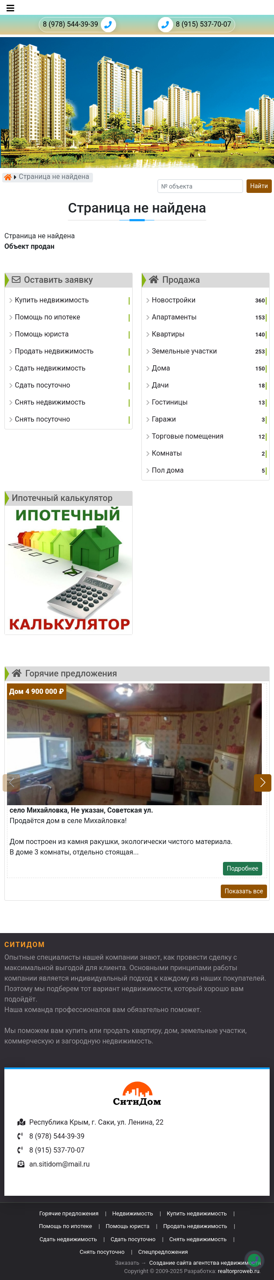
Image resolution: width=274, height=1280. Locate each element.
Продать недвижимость (195, 1226)
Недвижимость (132, 1213)
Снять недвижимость (197, 1239)
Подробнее (242, 868)
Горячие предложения (69, 1213)
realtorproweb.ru (238, 1271)
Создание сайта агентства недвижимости (205, 1262)
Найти (259, 185)
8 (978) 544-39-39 (79, 24)
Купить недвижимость (197, 1213)
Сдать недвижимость (68, 1239)
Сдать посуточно (132, 1239)
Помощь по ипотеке (65, 1226)
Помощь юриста (127, 1226)
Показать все (244, 891)
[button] (262, 783)
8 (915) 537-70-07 (194, 24)
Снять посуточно (101, 1252)
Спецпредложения (163, 1252)
